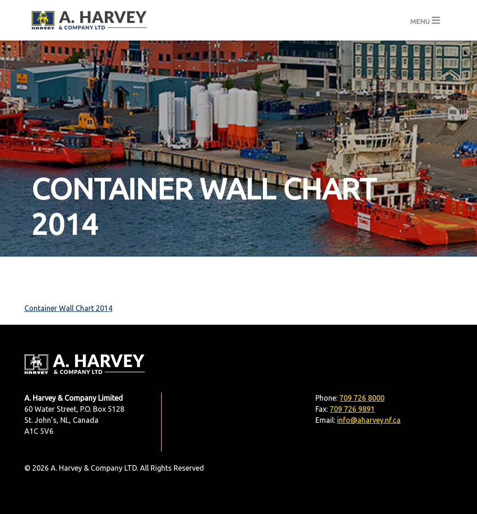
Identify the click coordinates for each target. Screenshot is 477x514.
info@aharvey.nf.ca (369, 420)
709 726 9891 (352, 409)
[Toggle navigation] (425, 20)
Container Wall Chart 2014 (68, 308)
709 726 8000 (361, 398)
